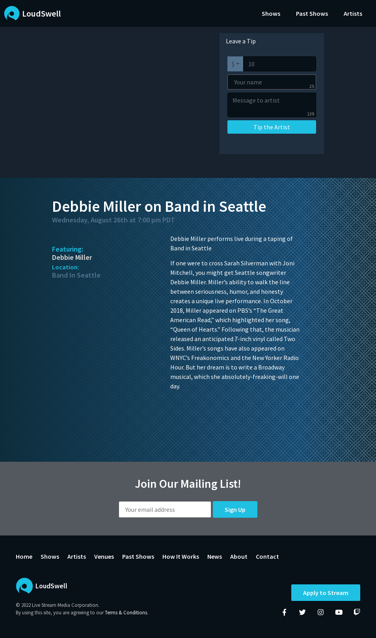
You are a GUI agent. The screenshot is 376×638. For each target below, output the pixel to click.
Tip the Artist (271, 127)
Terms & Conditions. (126, 612)
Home (24, 556)
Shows (271, 13)
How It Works (180, 556)
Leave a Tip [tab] (241, 41)
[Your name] (271, 82)
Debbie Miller (72, 257)
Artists (353, 13)
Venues (104, 556)
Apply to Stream (325, 593)
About (239, 556)
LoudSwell (41, 13)
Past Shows (312, 13)
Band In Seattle (76, 275)
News (214, 556)
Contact (267, 556)
